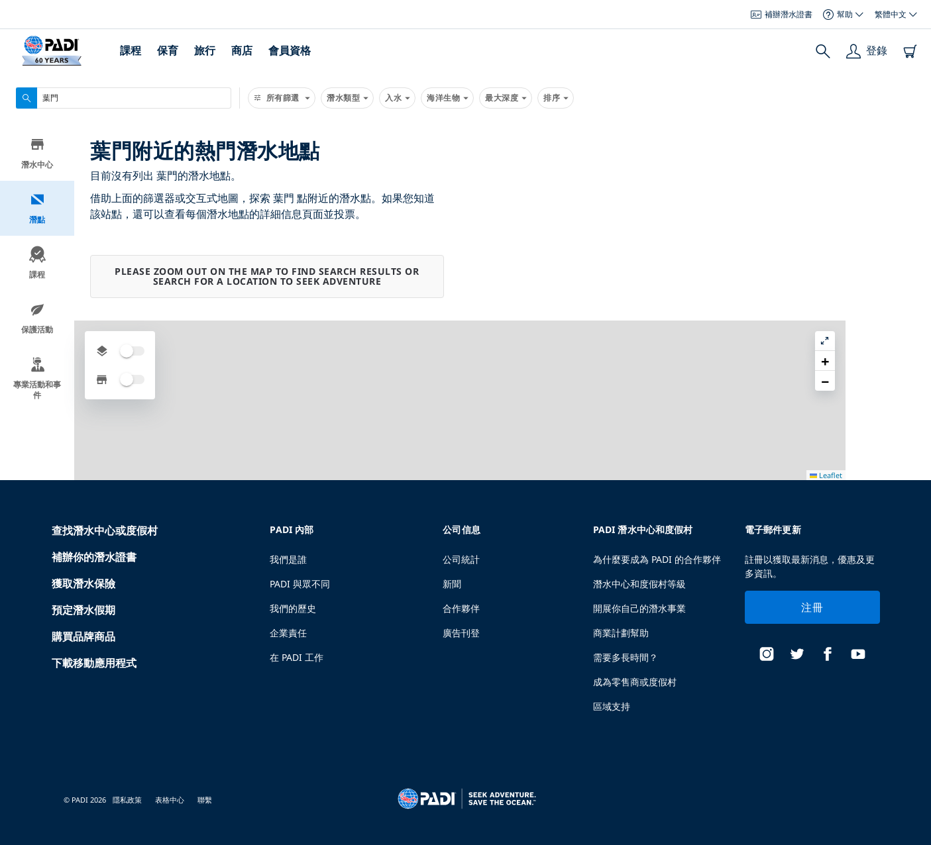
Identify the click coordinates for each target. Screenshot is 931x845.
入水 (397, 98)
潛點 (37, 209)
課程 (130, 50)
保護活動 (37, 319)
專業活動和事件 (37, 380)
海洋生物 (447, 98)
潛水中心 (37, 155)
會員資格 (289, 50)
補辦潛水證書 (781, 14)
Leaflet (911, 840)
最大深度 (505, 98)
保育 (167, 50)
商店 (241, 50)
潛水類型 (347, 98)
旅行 (204, 50)
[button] (910, 165)
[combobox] (123, 98)
